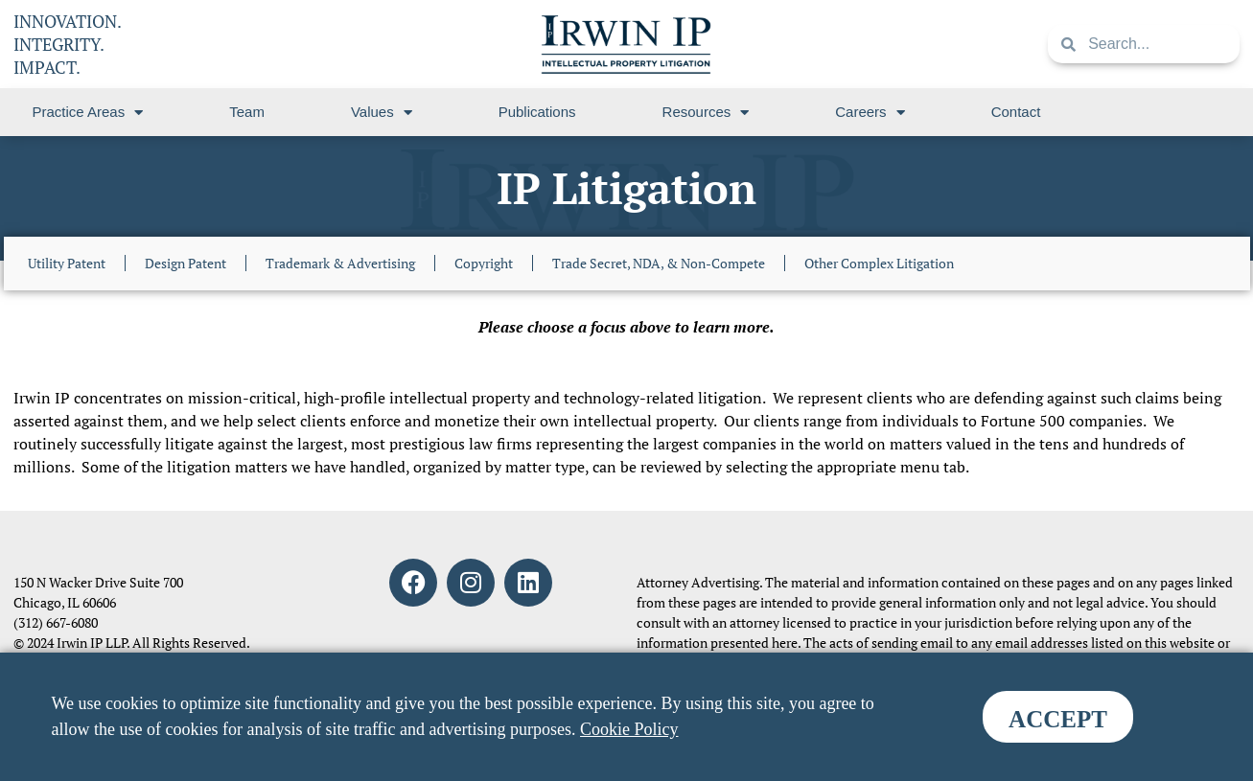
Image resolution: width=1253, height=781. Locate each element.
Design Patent (185, 263)
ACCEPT (1058, 719)
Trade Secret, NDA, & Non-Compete (658, 263)
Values (381, 112)
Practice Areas (88, 112)
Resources (706, 112)
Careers (869, 112)
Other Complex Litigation (879, 263)
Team (247, 111)
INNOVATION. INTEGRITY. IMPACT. (67, 44)
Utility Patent (66, 263)
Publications (537, 111)
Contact (1016, 111)
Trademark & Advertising (340, 263)
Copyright (483, 263)
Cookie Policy (629, 729)
